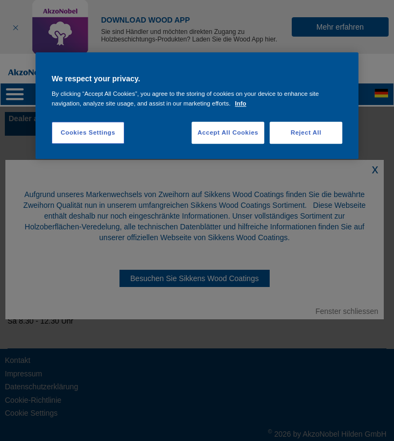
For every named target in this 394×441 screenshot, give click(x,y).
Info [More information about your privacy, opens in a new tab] (241, 103)
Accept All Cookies (228, 132)
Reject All (306, 132)
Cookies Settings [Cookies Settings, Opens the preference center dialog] (88, 132)
